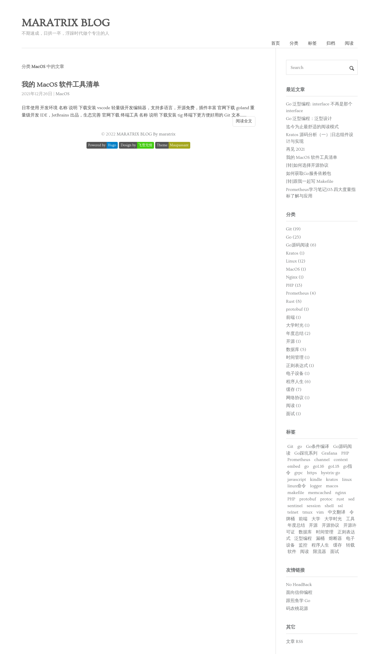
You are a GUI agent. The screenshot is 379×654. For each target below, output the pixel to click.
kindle (316, 479)
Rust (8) (294, 301)
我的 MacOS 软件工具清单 (61, 84)
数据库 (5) (296, 349)
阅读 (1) (293, 405)
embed (294, 466)
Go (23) (293, 237)
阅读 (349, 43)
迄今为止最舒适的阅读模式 (312, 126)
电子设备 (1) (298, 373)
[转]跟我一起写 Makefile (309, 181)
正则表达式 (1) (300, 365)
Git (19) (293, 229)
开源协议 (330, 525)
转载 (350, 545)
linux (347, 479)
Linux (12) (295, 261)
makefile (296, 492)
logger (316, 485)
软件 (292, 551)
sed (351, 499)
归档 (330, 43)
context (341, 459)
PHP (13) (294, 285)
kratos (332, 479)
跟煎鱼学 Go (298, 600)
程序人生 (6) (298, 381)
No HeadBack (299, 584)
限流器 (319, 551)
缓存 (337, 545)
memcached (319, 492)
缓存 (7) (294, 389)
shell (329, 505)
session (314, 505)
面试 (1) (293, 413)
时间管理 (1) (298, 357)
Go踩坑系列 (305, 453)
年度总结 (296, 525)
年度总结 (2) (298, 333)
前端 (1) (293, 317)
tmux (307, 512)
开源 (313, 525)
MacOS (63, 93)
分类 (294, 43)
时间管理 (324, 532)
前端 (303, 518)
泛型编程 (303, 538)
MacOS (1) (296, 269)
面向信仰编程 (299, 592)
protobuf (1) (297, 309)
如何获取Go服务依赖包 (308, 173)
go (299, 446)
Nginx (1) (295, 277)
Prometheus (299, 459)
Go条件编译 (317, 446)
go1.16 (318, 466)
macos (332, 485)
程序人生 (320, 545)
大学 (315, 518)
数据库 (305, 532)
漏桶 (320, 538)
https (312, 472)
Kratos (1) (295, 253)
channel (322, 459)
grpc (298, 472)
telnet (293, 512)
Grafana (329, 453)
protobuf (307, 499)
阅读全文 (244, 121)
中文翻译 (336, 512)
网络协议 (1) (298, 397)
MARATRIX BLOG (66, 23)
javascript (297, 479)
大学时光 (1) (298, 325)
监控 (303, 545)
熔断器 (335, 538)
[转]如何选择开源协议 (307, 165)
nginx (340, 492)
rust (340, 499)
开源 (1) (293, 341)
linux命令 (297, 485)
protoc (326, 499)
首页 (275, 43)
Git (290, 446)
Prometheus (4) (301, 293)
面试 (334, 551)
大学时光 (333, 518)
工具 (350, 518)
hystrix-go (330, 472)
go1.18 (333, 466)
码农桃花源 (297, 608)
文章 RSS (294, 641)
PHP (345, 453)
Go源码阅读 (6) (301, 245)
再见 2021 (295, 149)
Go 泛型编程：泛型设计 (309, 118)
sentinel (295, 505)
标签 (312, 43)
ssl (340, 505)
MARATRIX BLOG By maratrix (146, 134)
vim (320, 512)
